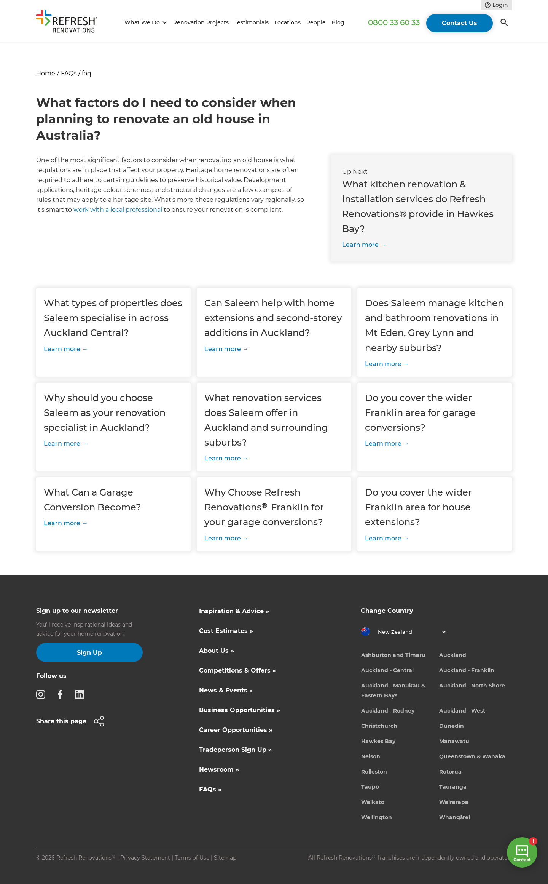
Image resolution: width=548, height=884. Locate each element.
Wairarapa (453, 802)
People (316, 22)
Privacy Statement (145, 857)
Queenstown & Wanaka (472, 756)
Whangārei (454, 817)
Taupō (370, 786)
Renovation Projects (201, 22)
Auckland (452, 655)
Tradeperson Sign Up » (235, 749)
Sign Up (89, 652)
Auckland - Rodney (387, 710)
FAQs (68, 73)
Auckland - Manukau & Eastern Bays (393, 690)
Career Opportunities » (235, 730)
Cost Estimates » (226, 631)
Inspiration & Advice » (234, 611)
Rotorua (450, 771)
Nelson (370, 756)
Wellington (376, 817)
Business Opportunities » (239, 710)
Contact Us (459, 23)
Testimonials (251, 22)
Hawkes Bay (378, 741)
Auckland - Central (387, 670)
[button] (144, 22)
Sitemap (225, 857)
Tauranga (453, 786)
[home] (70, 23)
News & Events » (226, 690)
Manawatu (454, 741)
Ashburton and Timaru (393, 655)
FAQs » (210, 789)
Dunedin (451, 726)
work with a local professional (117, 209)
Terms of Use (192, 857)
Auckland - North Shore (472, 685)
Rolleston (374, 771)
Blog (337, 22)
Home (45, 73)
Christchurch (379, 726)
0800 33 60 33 (394, 22)
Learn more (360, 244)
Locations (287, 22)
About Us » (216, 650)
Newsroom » (219, 769)
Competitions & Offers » (237, 670)
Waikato (372, 802)
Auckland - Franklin (466, 670)
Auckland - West (462, 710)
